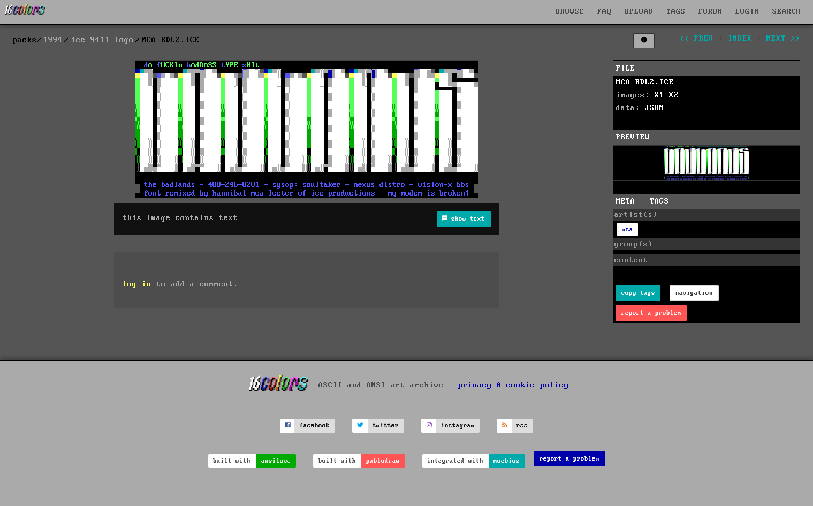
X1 (659, 95)
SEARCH (786, 11)
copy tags (638, 293)
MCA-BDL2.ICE (645, 82)
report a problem (651, 312)
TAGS (676, 11)
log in (137, 284)
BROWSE (570, 11)
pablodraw (383, 460)
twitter (386, 425)
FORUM (710, 11)
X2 (674, 95)
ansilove (276, 460)
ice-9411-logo (102, 40)
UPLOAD (639, 11)
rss (522, 425)
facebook (315, 425)
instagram (458, 425)
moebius (506, 460)
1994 (53, 40)
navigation (694, 293)
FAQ (604, 11)
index (740, 38)
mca (627, 229)
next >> (783, 38)
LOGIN (747, 11)
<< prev (696, 38)
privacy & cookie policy (513, 385)
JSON (654, 108)
